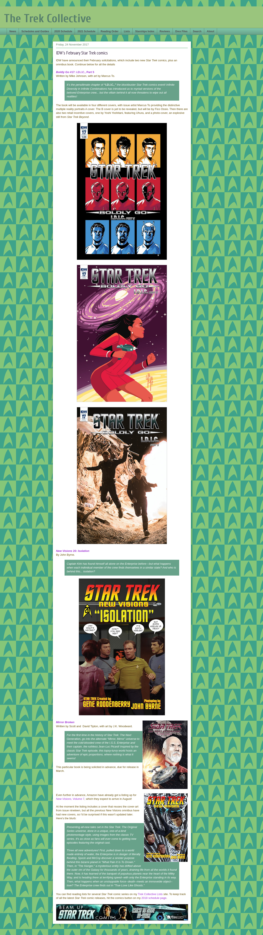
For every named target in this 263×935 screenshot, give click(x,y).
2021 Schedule (86, 31)
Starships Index (144, 31)
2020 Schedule (63, 31)
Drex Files (181, 31)
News (12, 31)
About (210, 31)
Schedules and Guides (35, 31)
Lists (127, 31)
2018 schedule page (153, 898)
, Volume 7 (70, 798)
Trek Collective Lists (150, 894)
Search (197, 31)
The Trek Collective (47, 18)
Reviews (165, 31)
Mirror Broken (65, 722)
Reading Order (109, 31)
